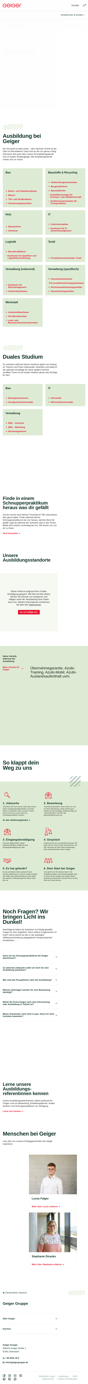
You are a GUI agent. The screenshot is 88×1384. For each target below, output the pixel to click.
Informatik (54, 398)
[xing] (21, 1376)
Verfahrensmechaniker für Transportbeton (62, 202)
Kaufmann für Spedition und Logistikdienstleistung (21, 257)
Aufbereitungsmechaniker (62, 182)
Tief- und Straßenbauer (19, 199)
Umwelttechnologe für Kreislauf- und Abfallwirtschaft (64, 196)
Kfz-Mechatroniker (16, 316)
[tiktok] (15, 1380)
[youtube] (15, 1376)
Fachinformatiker (58, 224)
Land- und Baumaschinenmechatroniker (22, 321)
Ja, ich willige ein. (29, 612)
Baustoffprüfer (57, 191)
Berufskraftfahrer (16, 252)
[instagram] (10, 1376)
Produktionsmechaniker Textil (64, 258)
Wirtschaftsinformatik (60, 402)
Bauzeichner (13, 227)
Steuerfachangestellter (61, 291)
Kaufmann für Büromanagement (16, 286)
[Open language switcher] (15, 1293)
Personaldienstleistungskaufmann (65, 283)
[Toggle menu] (83, 5)
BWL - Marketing (15, 427)
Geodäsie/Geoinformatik (19, 402)
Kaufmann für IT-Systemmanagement (59, 229)
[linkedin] (4, 1380)
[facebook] (4, 1376)
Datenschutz (35, 605)
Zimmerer (12, 231)
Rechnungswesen (16, 431)
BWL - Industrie (15, 423)
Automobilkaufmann (17, 312)
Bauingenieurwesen (17, 398)
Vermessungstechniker (19, 203)
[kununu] (10, 1380)
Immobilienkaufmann (60, 279)
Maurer (10, 195)
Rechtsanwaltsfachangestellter (65, 287)
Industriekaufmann (16, 291)
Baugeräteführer (57, 186)
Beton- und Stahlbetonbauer (21, 191)
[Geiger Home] (12, 5)
